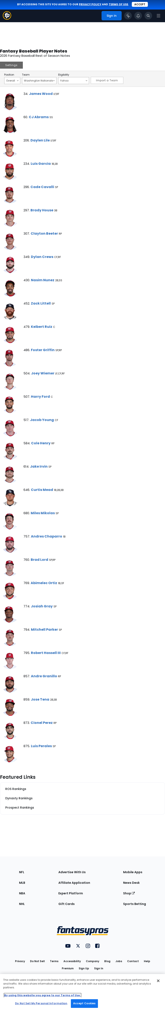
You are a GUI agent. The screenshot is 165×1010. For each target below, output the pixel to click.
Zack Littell (41, 303)
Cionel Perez (42, 722)
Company (92, 961)
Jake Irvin (39, 466)
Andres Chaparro (46, 536)
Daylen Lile (40, 140)
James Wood (41, 93)
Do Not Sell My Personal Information (41, 1003)
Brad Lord (39, 559)
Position (9, 74)
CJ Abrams (39, 117)
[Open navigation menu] (158, 15)
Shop (129, 893)
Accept (139, 4)
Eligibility (63, 74)
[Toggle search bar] (148, 15)
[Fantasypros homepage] (7, 18)
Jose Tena (40, 699)
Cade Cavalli (42, 186)
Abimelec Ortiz (44, 583)
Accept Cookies (84, 1003)
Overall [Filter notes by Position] (12, 80)
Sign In (98, 968)
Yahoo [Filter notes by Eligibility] (73, 80)
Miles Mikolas (43, 513)
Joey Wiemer (42, 373)
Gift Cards (66, 904)
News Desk (131, 883)
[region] (82, 992)
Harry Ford (40, 396)
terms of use (118, 4)
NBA (22, 893)
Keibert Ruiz (41, 326)
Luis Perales (41, 746)
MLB (22, 883)
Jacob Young (42, 419)
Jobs (119, 961)
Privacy (20, 961)
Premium (68, 968)
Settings (11, 65)
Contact (133, 961)
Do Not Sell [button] (37, 961)
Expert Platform (70, 893)
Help (147, 961)
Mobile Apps (132, 872)
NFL (21, 872)
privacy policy (90, 4)
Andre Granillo (44, 676)
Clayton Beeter (44, 233)
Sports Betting (134, 904)
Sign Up (84, 968)
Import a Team (107, 80)
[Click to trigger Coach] (128, 15)
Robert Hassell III (46, 652)
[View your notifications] (138, 15)
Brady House (41, 210)
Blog (107, 961)
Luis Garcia (41, 163)
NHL (22, 904)
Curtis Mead (42, 489)
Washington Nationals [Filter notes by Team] (39, 80)
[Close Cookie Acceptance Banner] (158, 980)
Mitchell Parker (44, 629)
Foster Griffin (43, 350)
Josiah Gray (42, 606)
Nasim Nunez (42, 280)
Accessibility (72, 961)
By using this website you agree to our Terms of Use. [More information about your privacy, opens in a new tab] (42, 995)
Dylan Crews (42, 256)
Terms (54, 961)
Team (26, 74)
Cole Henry (41, 443)
